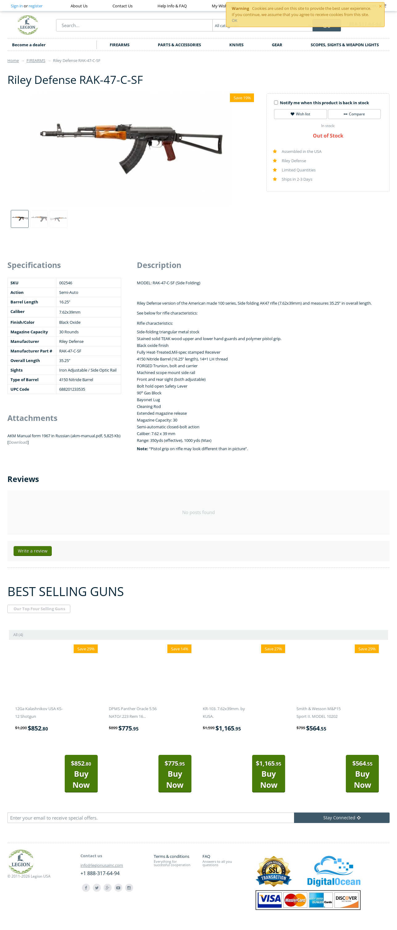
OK (234, 20)
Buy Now (81, 774)
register (36, 6)
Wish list (300, 114)
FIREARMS (119, 44)
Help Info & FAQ (172, 6)
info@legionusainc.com (101, 865)
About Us (79, 6)
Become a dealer (29, 44)
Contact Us (123, 6)
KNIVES (236, 44)
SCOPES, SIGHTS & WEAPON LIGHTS (345, 44)
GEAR (277, 44)
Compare (354, 114)
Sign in (17, 6)
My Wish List (223, 6)
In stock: (328, 125)
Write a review (32, 551)
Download (18, 442)
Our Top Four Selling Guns (39, 608)
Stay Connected (342, 818)
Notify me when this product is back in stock (321, 102)
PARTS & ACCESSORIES (179, 44)
